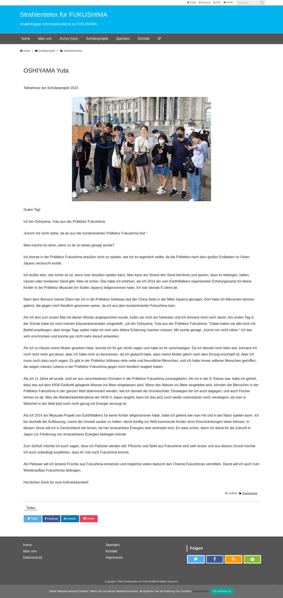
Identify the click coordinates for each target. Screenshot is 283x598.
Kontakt (111, 551)
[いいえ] (277, 591)
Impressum (114, 557)
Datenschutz (32, 557)
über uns (30, 551)
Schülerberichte (73, 50)
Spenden (113, 545)
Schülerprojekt (46, 50)
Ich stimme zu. (222, 591)
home (26, 50)
